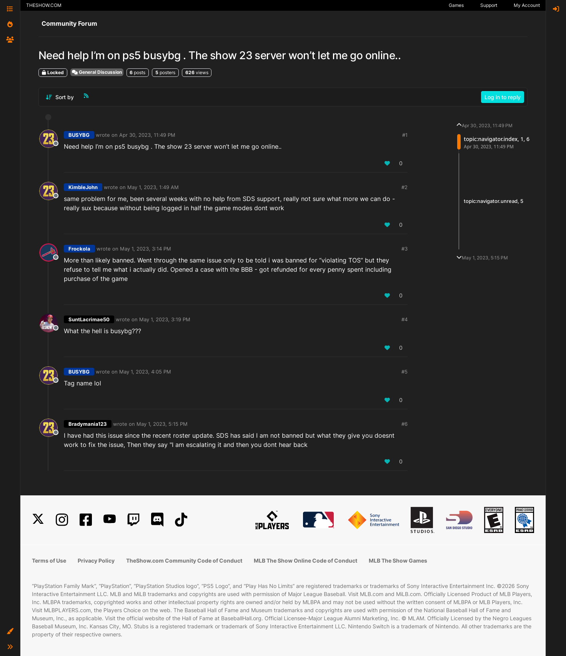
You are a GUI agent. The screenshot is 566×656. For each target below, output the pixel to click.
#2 (404, 187)
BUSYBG (79, 135)
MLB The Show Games (398, 560)
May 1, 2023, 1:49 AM (153, 187)
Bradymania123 (87, 424)
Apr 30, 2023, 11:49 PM (147, 135)
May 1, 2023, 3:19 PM (164, 319)
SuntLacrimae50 (89, 319)
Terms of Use (49, 560)
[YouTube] (109, 520)
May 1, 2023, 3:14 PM (145, 249)
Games (456, 5)
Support (488, 5)
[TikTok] (181, 520)
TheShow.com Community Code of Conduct (184, 560)
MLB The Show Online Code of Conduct (305, 560)
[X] (38, 520)
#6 (404, 424)
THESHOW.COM (44, 5)
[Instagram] (62, 520)
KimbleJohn (83, 187)
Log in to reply (502, 97)
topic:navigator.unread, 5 (493, 201)
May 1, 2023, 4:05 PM (145, 372)
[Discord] (157, 520)
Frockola (79, 249)
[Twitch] (133, 520)
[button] (10, 631)
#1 (405, 135)
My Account (527, 5)
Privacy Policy (96, 560)
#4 (404, 319)
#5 (404, 372)
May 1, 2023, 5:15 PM (162, 424)
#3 (404, 249)
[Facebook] (86, 520)
